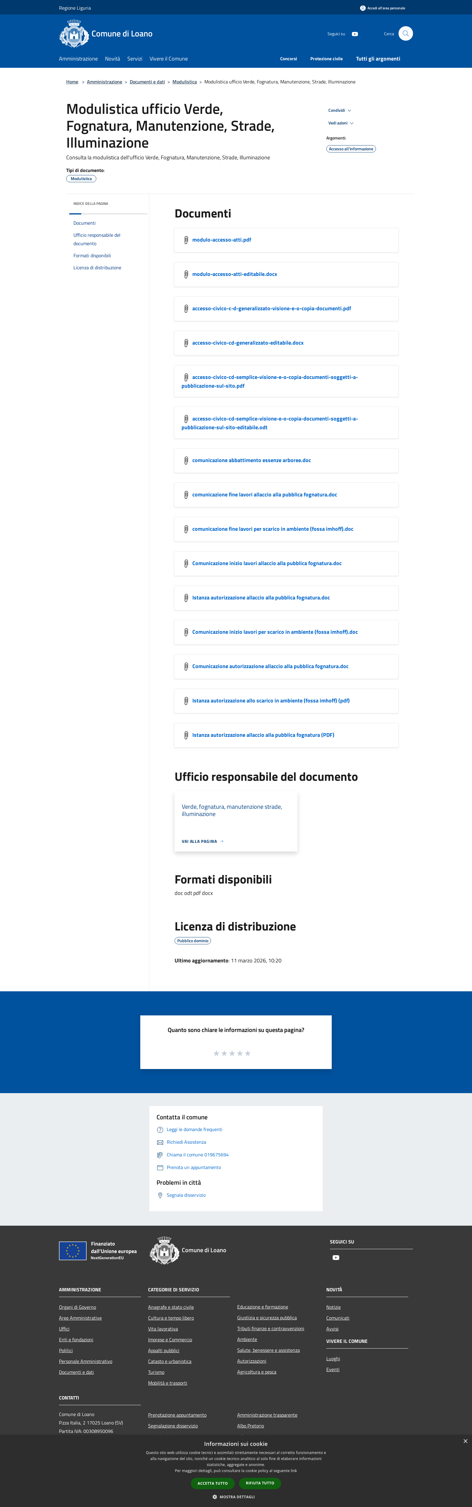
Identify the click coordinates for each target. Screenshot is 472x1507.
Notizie (333, 1307)
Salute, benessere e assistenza (268, 1350)
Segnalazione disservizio (173, 1425)
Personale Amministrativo (85, 1361)
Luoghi (333, 1358)
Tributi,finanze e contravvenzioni (270, 1328)
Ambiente (247, 1339)
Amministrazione (104, 81)
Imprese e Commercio (170, 1339)
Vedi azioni (342, 123)
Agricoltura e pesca (256, 1371)
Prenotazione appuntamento (177, 1414)
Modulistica (184, 81)
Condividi (340, 110)
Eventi (333, 1369)
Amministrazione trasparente (267, 1414)
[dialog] (236, 1471)
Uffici (64, 1328)
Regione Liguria (75, 7)
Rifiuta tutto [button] (260, 1483)
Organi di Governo (77, 1307)
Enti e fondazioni (76, 1339)
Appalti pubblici (163, 1350)
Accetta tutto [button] (213, 1483)
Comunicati (337, 1317)
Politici (66, 1350)
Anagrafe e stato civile (171, 1307)
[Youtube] (352, 33)
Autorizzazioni (251, 1361)
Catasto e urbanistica (169, 1361)
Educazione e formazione (262, 1306)
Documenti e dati (147, 81)
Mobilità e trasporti (167, 1383)
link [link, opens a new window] (294, 1470)
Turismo (156, 1372)
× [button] (465, 1441)
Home (72, 81)
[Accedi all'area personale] (382, 8)
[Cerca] (406, 33)
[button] (236, 1497)
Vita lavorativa (163, 1328)
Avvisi (332, 1328)
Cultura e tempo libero (171, 1317)
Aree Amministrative (80, 1317)
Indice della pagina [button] (90, 203)
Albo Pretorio (250, 1425)
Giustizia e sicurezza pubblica (267, 1317)
